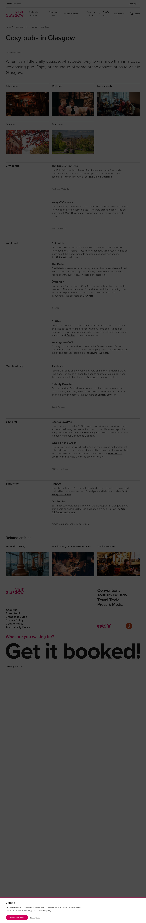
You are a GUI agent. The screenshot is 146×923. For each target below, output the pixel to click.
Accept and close (17, 917)
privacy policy (30, 910)
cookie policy (45, 910)
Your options (35, 917)
